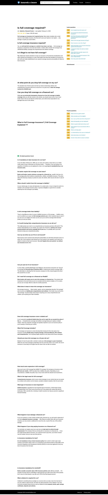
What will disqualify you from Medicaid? (79, 121)
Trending (75, 2)
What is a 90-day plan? (76, 129)
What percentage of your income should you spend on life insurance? (80, 46)
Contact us (88, 2)
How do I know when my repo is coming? (80, 137)
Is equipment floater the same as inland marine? (79, 49)
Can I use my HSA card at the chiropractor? (80, 118)
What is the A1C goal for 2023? (78, 113)
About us (79, 492)
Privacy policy (87, 492)
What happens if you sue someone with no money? (80, 127)
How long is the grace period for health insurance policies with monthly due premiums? (79, 37)
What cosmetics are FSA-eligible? (78, 116)
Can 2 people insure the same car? (78, 30)
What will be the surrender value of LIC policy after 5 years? (79, 53)
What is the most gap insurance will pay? (80, 40)
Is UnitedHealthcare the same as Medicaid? (80, 132)
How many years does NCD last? (78, 58)
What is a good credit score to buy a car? (80, 124)
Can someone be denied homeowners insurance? (79, 33)
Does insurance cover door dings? (78, 43)
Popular (81, 2)
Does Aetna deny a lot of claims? (78, 135)
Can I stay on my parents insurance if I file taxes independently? (80, 56)
